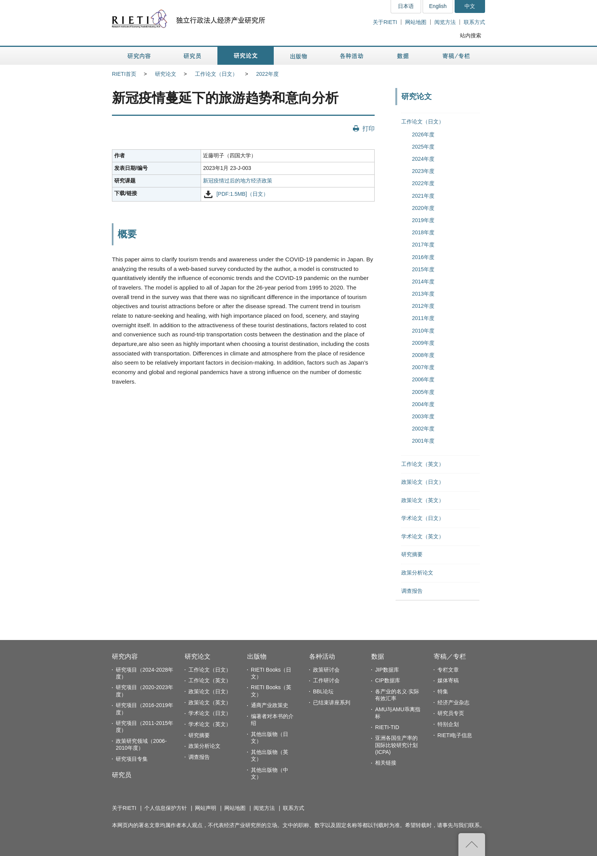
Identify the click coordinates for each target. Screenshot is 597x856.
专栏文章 (448, 670)
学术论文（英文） (422, 536)
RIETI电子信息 (454, 735)
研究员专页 (450, 713)
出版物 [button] (298, 56)
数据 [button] (404, 56)
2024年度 (423, 159)
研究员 (121, 775)
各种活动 (322, 656)
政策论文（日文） (422, 482)
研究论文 (165, 74)
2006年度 (423, 379)
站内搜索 (470, 35)
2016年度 (423, 257)
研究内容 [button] (139, 56)
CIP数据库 (387, 680)
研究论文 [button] (245, 56)
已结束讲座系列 (331, 702)
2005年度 (423, 392)
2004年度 (423, 404)
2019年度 (423, 220)
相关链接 (385, 763)
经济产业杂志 (453, 702)
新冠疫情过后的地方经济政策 (237, 181)
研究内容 (125, 656)
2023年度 (423, 171)
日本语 (406, 6)
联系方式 (474, 22)
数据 (377, 656)
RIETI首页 (124, 74)
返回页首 (471, 844)
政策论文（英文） (422, 500)
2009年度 (423, 343)
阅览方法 (445, 22)
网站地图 (415, 22)
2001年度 (423, 441)
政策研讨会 (326, 670)
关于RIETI (385, 22)
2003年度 (423, 416)
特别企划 (448, 724)
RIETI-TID (387, 727)
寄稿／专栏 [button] (456, 56)
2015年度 (423, 269)
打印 (368, 128)
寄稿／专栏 (450, 656)
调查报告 (412, 591)
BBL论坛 (323, 691)
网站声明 (205, 808)
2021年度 (423, 196)
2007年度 (423, 367)
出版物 (257, 656)
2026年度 (423, 134)
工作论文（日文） (216, 74)
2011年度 (423, 318)
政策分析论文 (417, 573)
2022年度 (267, 74)
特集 (442, 691)
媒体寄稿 (448, 680)
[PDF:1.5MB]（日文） (242, 194)
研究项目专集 (132, 759)
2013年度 (423, 294)
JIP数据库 (387, 670)
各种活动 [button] (351, 56)
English (438, 6)
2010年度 (423, 331)
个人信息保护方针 (165, 808)
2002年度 (423, 429)
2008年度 (423, 355)
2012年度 (423, 306)
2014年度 (423, 281)
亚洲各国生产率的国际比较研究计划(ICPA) (396, 745)
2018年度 (423, 232)
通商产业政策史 (269, 705)
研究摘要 (412, 554)
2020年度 (423, 208)
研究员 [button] (192, 56)
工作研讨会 (326, 680)
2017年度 (423, 245)
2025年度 (423, 147)
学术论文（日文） (422, 518)
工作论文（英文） (422, 464)
